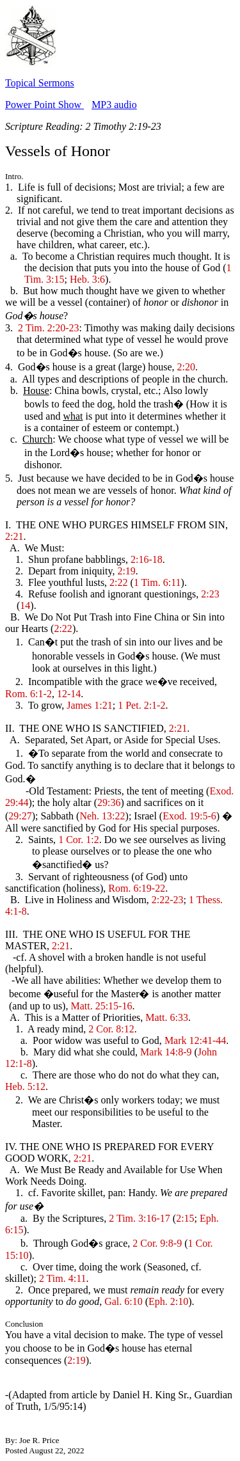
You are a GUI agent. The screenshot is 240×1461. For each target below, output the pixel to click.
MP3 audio (114, 104)
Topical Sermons (39, 82)
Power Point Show (44, 104)
